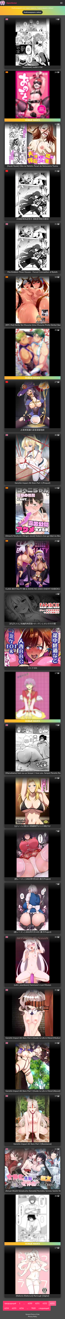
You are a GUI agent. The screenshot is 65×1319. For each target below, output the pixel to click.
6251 (37, 1303)
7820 (33, 1308)
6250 (30, 1303)
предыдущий (10, 1303)
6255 (14, 1308)
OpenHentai (11, 3)
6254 (6, 1308)
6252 (45, 1303)
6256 (21, 1308)
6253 (52, 1303)
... (24, 1303)
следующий (44, 1308)
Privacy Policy (32, 1316)
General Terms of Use (32, 1314)
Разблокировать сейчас (32, 12)
